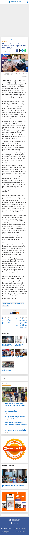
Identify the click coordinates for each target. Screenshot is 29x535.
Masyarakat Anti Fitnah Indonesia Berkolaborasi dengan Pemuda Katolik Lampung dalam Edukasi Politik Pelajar (8, 369)
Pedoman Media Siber (18, 531)
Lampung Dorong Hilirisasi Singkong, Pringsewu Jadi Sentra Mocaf (13, 486)
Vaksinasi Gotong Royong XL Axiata (13, 303)
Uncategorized (5, 51)
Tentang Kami (17, 528)
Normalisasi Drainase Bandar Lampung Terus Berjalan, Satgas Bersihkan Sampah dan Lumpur (15, 429)
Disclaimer (9, 530)
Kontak (24, 528)
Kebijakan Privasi (5, 532)
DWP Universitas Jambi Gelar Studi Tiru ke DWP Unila (21, 357)
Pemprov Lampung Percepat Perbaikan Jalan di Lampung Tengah (15, 417)
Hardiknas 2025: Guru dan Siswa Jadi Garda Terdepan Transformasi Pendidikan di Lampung (8, 357)
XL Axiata (5, 42)
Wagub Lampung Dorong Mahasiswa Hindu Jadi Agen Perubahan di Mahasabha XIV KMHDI (16, 423)
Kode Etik (16, 530)
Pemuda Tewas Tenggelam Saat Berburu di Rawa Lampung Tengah (16, 410)
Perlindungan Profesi (6, 531)
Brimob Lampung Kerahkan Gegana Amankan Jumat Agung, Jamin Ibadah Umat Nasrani (14, 404)
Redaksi (3, 530)
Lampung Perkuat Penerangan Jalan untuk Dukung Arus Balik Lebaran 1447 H (7, 345)
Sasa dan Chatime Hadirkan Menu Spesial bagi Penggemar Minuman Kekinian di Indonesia (21, 322)
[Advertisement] (14, 20)
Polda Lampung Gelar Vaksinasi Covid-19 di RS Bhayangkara (8, 320)
